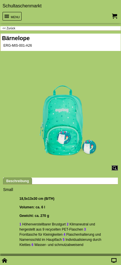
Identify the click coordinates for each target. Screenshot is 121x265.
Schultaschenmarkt (22, 5)
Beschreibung (17, 181)
